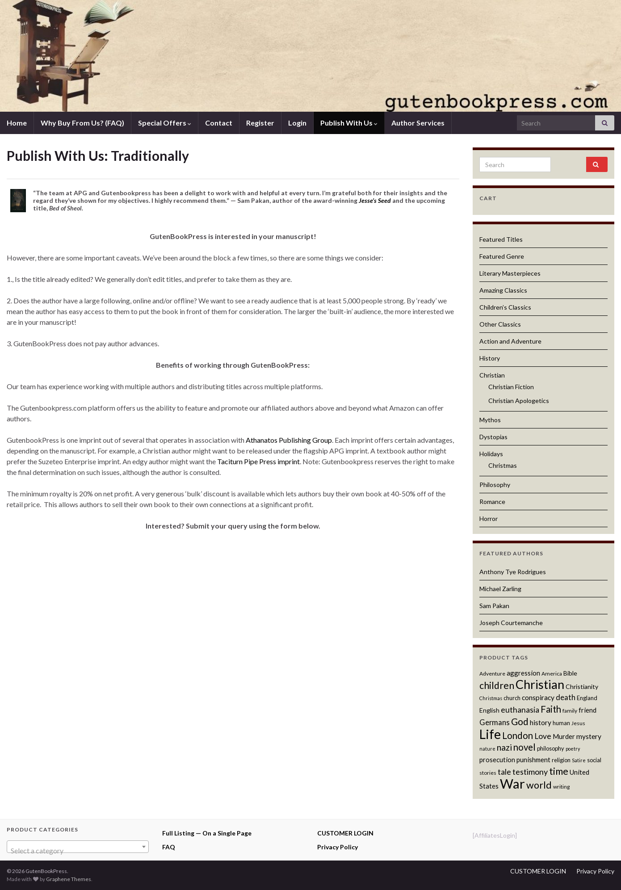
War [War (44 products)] (512, 783)
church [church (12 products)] (512, 697)
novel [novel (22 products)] (524, 747)
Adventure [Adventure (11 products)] (492, 673)
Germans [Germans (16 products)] (494, 722)
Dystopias (493, 437)
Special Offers (164, 122)
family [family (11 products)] (569, 710)
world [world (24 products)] (539, 785)
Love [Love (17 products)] (542, 736)
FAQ (168, 847)
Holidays (491, 454)
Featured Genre (501, 256)
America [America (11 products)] (551, 673)
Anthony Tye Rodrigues (512, 571)
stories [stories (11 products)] (487, 772)
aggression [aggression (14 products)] (523, 673)
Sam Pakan (494, 605)
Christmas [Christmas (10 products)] (490, 698)
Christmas (502, 465)
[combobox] (78, 846)
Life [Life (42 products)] (490, 734)
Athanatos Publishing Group (289, 440)
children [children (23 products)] (496, 685)
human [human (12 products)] (561, 722)
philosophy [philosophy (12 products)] (550, 748)
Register (260, 122)
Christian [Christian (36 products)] (540, 684)
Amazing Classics (503, 290)
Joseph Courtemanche (511, 622)
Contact (218, 122)
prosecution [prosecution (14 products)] (497, 760)
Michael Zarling (500, 588)
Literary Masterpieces (510, 273)
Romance (492, 501)
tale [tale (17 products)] (504, 772)
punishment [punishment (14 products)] (533, 760)
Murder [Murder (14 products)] (564, 736)
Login (297, 122)
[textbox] (77, 851)
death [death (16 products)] (565, 697)
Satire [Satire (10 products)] (579, 760)
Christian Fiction (511, 386)
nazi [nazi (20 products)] (504, 747)
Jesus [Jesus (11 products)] (578, 723)
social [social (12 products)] (594, 760)
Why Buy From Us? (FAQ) (82, 122)
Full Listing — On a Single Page (207, 833)
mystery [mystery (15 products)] (588, 736)
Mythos (490, 420)
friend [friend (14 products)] (587, 710)
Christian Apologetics (518, 400)
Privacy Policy (337, 847)
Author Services (418, 122)
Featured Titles (501, 239)
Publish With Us (349, 122)
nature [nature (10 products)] (487, 748)
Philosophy (494, 484)
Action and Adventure (510, 341)
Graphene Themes (68, 879)
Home (17, 122)
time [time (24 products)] (558, 771)
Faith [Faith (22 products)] (551, 709)
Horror (488, 518)
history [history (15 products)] (540, 722)
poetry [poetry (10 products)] (573, 748)
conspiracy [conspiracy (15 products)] (538, 697)
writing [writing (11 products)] (561, 786)
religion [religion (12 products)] (561, 760)
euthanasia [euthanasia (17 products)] (520, 709)
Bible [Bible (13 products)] (570, 673)
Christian (492, 375)
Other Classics (500, 324)
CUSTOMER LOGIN (345, 833)
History (489, 358)
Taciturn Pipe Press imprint (258, 461)
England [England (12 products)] (587, 697)
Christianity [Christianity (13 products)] (582, 686)
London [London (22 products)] (517, 735)
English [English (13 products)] (489, 710)
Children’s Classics (505, 307)
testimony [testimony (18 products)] (530, 772)
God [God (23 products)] (520, 721)
